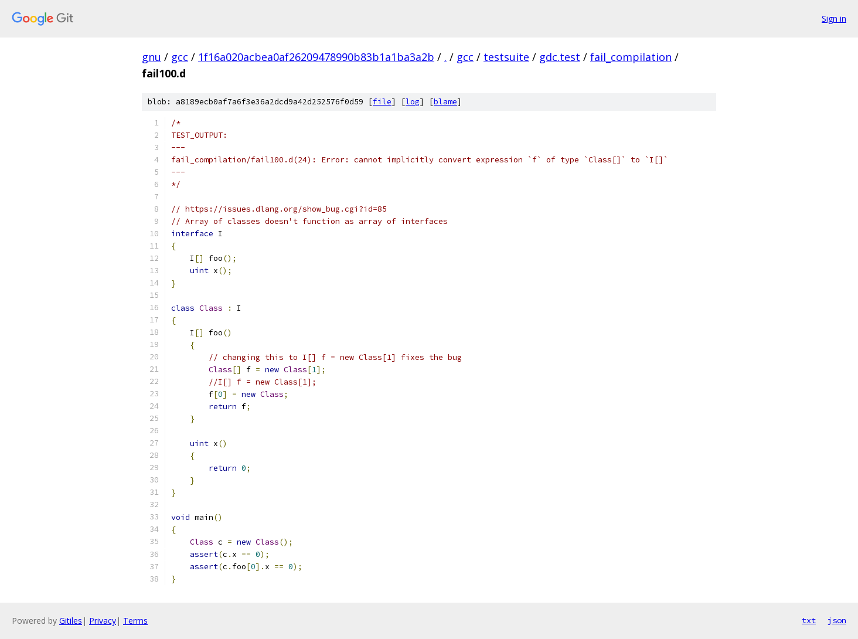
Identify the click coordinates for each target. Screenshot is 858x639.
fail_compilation (631, 57)
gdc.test (559, 57)
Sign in (834, 18)
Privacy (102, 620)
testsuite (506, 57)
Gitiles (70, 620)
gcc (179, 57)
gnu (151, 57)
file (382, 102)
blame (445, 102)
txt (809, 620)
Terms (135, 620)
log (413, 102)
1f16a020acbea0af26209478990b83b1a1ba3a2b (316, 57)
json (837, 620)
